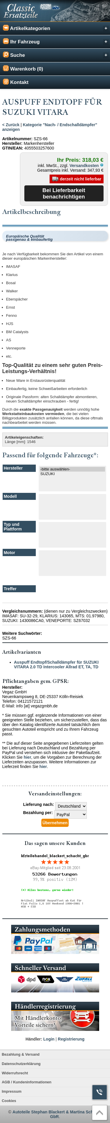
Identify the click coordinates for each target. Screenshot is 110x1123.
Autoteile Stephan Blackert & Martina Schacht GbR (57, 1114)
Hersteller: (12, 143)
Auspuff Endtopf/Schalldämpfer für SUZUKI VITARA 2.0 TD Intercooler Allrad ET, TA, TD (56, 664)
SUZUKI (72, 474)
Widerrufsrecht (15, 1073)
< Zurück (11, 124)
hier (27, 757)
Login (49, 1039)
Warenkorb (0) (23, 68)
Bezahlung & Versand (21, 1054)
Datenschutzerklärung (21, 1064)
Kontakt (15, 82)
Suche (56, 55)
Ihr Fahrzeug (56, 41)
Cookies (9, 1101)
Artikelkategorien (56, 28)
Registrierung (71, 1039)
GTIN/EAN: (12, 148)
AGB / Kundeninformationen (26, 1082)
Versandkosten (87, 165)
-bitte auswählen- (72, 469)
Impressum (11, 1091)
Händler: (34, 1039)
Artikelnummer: (17, 138)
